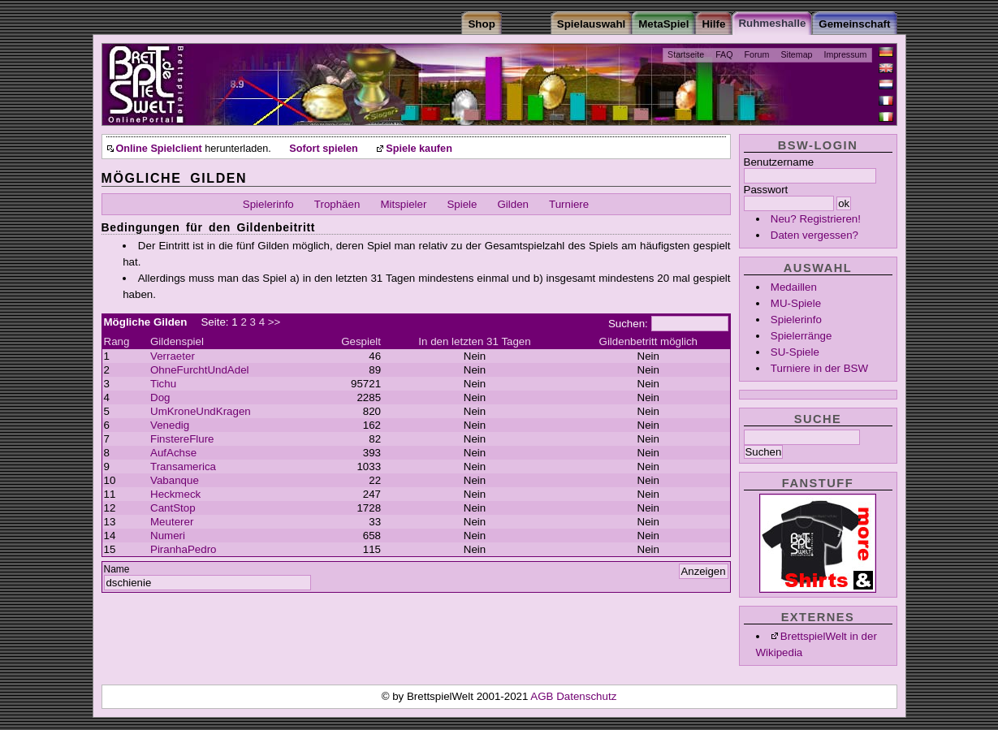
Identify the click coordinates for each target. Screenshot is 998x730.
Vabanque (174, 480)
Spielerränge (801, 336)
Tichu (163, 384)
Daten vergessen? (814, 235)
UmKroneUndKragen (200, 411)
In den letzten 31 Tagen (474, 341)
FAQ (723, 54)
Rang (117, 341)
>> (274, 322)
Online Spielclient (159, 148)
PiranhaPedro (183, 549)
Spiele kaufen (419, 148)
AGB (543, 696)
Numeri (167, 535)
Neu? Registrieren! (816, 219)
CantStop (173, 508)
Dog (160, 397)
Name (117, 569)
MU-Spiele (796, 303)
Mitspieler (403, 204)
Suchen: (628, 323)
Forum (757, 54)
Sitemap (796, 54)
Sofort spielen (323, 148)
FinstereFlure (182, 439)
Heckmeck (175, 494)
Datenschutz (586, 696)
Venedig (169, 425)
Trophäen (337, 204)
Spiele (462, 204)
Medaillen (794, 287)
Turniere (569, 204)
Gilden (513, 204)
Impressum (845, 54)
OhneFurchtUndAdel (199, 370)
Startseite (685, 54)
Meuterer (171, 522)
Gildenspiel (177, 341)
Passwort (766, 190)
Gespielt (361, 341)
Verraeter (172, 356)
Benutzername (779, 162)
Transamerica (183, 466)
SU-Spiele (795, 352)
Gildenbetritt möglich (648, 341)
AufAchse (173, 453)
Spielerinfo (796, 319)
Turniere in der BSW (819, 368)
